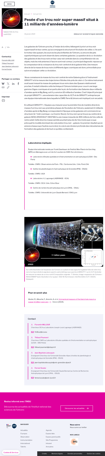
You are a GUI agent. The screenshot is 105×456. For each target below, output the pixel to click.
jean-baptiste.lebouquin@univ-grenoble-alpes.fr (53, 362)
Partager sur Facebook (18, 83)
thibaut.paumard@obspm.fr (45, 347)
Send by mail (3, 87)
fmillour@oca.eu (41, 332)
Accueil (27, 14)
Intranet (49, 443)
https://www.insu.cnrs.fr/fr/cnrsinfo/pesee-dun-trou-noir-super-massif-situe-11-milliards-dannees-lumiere (8, 87)
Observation (24, 437)
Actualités (37, 14)
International (25, 443)
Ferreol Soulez (7, 69)
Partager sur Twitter (8, 83)
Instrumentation (26, 440)
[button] (11, 452)
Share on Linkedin (13, 83)
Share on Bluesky (3, 83)
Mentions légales (57, 453)
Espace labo (50, 433)
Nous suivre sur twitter (78, 427)
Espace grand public (53, 437)
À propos (23, 433)
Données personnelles (75, 453)
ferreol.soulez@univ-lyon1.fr (45, 378)
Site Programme (52, 440)
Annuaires (49, 447)
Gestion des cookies (93, 453)
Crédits (44, 453)
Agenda (49, 430)
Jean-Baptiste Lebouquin (10, 66)
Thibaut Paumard (8, 63)
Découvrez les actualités (74, 408)
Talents (23, 447)
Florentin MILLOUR (8, 60)
